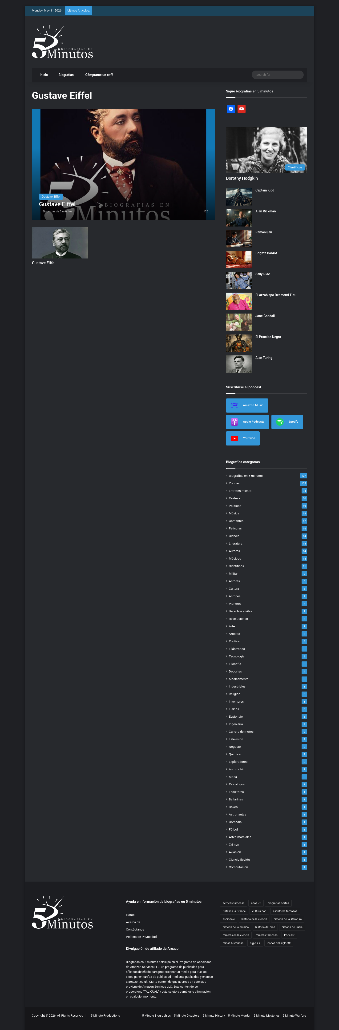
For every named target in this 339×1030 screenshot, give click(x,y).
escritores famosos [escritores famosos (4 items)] (285, 911)
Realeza (234, 498)
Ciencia (234, 536)
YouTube (243, 438)
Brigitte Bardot (266, 253)
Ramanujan (263, 232)
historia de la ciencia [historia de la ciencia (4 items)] (254, 919)
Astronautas (237, 814)
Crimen (234, 844)
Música (234, 513)
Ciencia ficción (239, 859)
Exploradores (238, 762)
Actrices (235, 596)
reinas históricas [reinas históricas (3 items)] (233, 943)
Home (130, 915)
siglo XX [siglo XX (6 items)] (255, 943)
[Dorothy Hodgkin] (266, 150)
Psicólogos (237, 784)
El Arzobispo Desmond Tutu (275, 295)
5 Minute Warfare (294, 1015)
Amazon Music (247, 405)
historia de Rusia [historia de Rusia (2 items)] (292, 927)
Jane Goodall (265, 316)
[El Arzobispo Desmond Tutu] (239, 301)
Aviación (235, 852)
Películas (235, 528)
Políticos (235, 506)
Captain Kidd (264, 190)
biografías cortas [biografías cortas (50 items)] (278, 903)
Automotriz (237, 769)
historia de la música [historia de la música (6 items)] (236, 927)
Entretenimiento (240, 491)
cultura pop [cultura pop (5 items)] (259, 911)
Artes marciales (240, 837)
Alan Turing (263, 358)
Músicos (235, 558)
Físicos (234, 709)
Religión (234, 694)
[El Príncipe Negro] (239, 343)
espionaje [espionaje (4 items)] (229, 919)
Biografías (64, 75)
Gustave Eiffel (44, 263)
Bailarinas (236, 799)
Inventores (236, 701)
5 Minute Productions (105, 1015)
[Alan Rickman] (239, 218)
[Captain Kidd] (239, 197)
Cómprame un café (96, 75)
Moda (233, 777)
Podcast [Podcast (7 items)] (289, 935)
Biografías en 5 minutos (246, 475)
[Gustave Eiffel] (123, 164)
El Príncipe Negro (268, 337)
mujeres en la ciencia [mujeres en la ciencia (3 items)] (236, 935)
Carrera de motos (241, 731)
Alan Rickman (265, 211)
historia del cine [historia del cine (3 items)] (265, 927)
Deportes (235, 671)
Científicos (236, 566)
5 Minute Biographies (156, 1015)
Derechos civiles (240, 611)
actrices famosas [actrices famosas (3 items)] (234, 903)
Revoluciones (238, 618)
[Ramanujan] (239, 238)
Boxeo (233, 807)
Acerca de (133, 922)
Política (234, 641)
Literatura (235, 543)
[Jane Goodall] (239, 322)
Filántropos (237, 649)
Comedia (235, 822)
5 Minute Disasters (186, 1015)
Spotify (287, 422)
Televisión (236, 739)
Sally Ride (262, 274)
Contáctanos (135, 929)
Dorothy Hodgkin (242, 178)
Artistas (234, 634)
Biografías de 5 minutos (58, 211)
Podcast (235, 483)
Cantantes (236, 521)
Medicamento (239, 679)
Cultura (234, 588)
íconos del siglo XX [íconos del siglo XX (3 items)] (279, 943)
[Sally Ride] (239, 280)
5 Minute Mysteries (266, 1015)
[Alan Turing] (239, 364)
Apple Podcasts (247, 422)
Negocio (235, 746)
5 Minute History (213, 1015)
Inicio (41, 75)
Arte (232, 626)
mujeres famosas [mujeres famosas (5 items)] (267, 935)
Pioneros (235, 603)
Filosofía (235, 664)
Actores (234, 581)
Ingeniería (236, 724)
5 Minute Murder (239, 1015)
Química (235, 754)
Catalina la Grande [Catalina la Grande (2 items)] (234, 911)
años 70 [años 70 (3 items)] (256, 903)
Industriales (237, 686)
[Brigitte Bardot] (239, 259)
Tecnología (237, 656)
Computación (238, 867)
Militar (233, 573)
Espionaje (236, 716)
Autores (234, 551)
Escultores (236, 792)
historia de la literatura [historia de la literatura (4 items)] (288, 919)
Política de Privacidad (141, 937)
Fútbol (233, 829)
